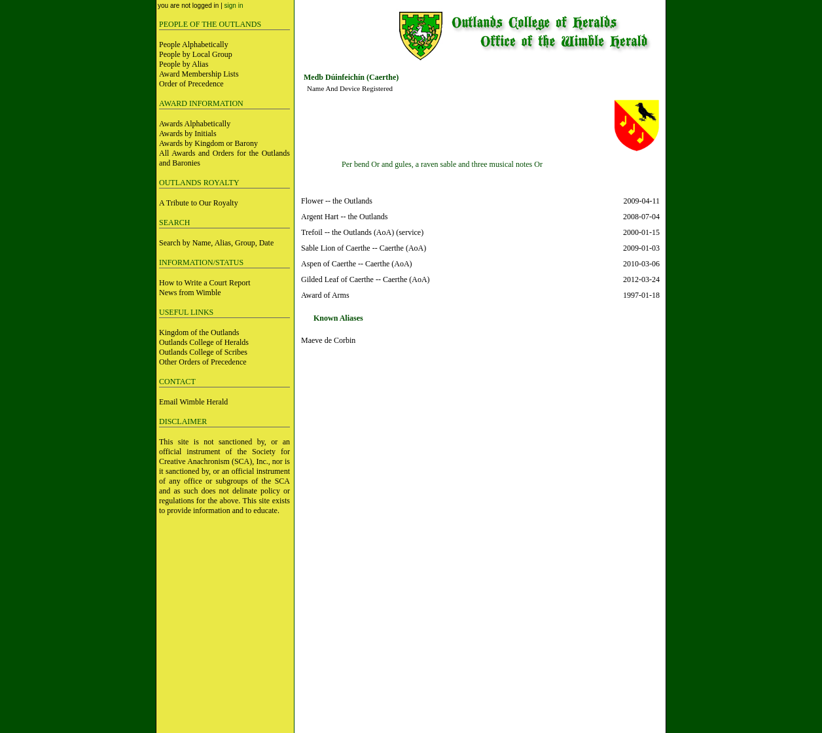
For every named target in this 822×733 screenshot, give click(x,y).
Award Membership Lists (199, 74)
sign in (233, 5)
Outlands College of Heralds (204, 342)
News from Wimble (190, 292)
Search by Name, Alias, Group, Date (216, 242)
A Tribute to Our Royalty (198, 202)
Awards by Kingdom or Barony (208, 143)
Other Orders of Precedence (203, 361)
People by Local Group (195, 54)
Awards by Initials (188, 133)
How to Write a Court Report (205, 282)
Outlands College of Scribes (203, 352)
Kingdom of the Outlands (199, 332)
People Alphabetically (193, 44)
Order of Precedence (191, 83)
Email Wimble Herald (193, 401)
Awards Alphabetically (194, 123)
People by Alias (183, 64)
